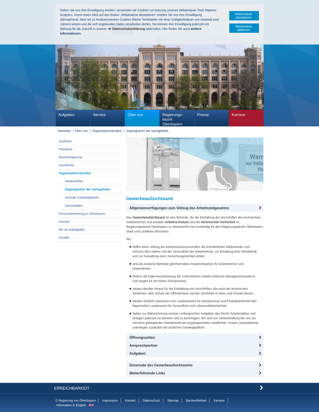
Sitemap (173, 400)
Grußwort (65, 141)
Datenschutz (151, 400)
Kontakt (64, 237)
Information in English (71, 405)
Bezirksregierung (70, 157)
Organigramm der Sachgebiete (147, 131)
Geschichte (66, 165)
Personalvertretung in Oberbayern (82, 213)
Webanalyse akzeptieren (243, 15)
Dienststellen (74, 205)
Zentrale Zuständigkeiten (82, 197)
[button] (195, 208)
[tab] (195, 353)
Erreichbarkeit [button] (71, 388)
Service (99, 115)
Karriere (238, 115)
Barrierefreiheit (196, 400)
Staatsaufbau (74, 181)
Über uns (135, 115)
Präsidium (65, 149)
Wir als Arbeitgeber (72, 229)
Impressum (110, 400)
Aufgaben (66, 115)
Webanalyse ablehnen (243, 28)
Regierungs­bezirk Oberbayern (172, 119)
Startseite (64, 131)
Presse (203, 115)
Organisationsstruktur (107, 131)
